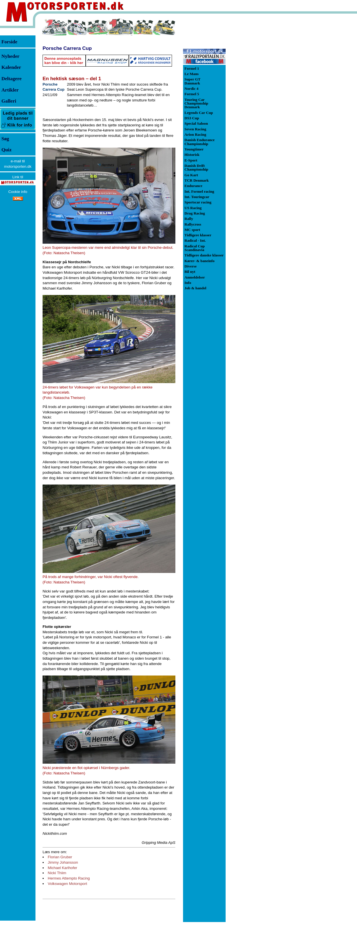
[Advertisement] (255, 103)
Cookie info (17, 192)
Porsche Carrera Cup (67, 48)
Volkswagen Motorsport (67, 884)
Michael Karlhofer (62, 868)
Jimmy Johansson (63, 862)
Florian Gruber (60, 857)
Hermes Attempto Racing (69, 878)
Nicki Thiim (57, 873)
